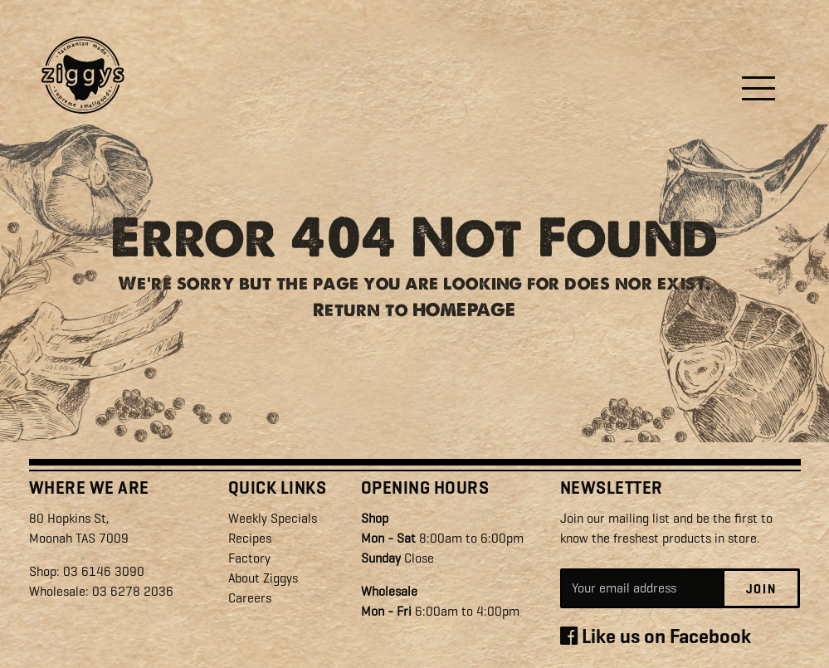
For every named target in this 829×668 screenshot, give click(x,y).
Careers (249, 598)
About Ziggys (263, 578)
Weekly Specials (272, 518)
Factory (249, 558)
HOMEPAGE (464, 315)
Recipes (249, 538)
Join (761, 589)
